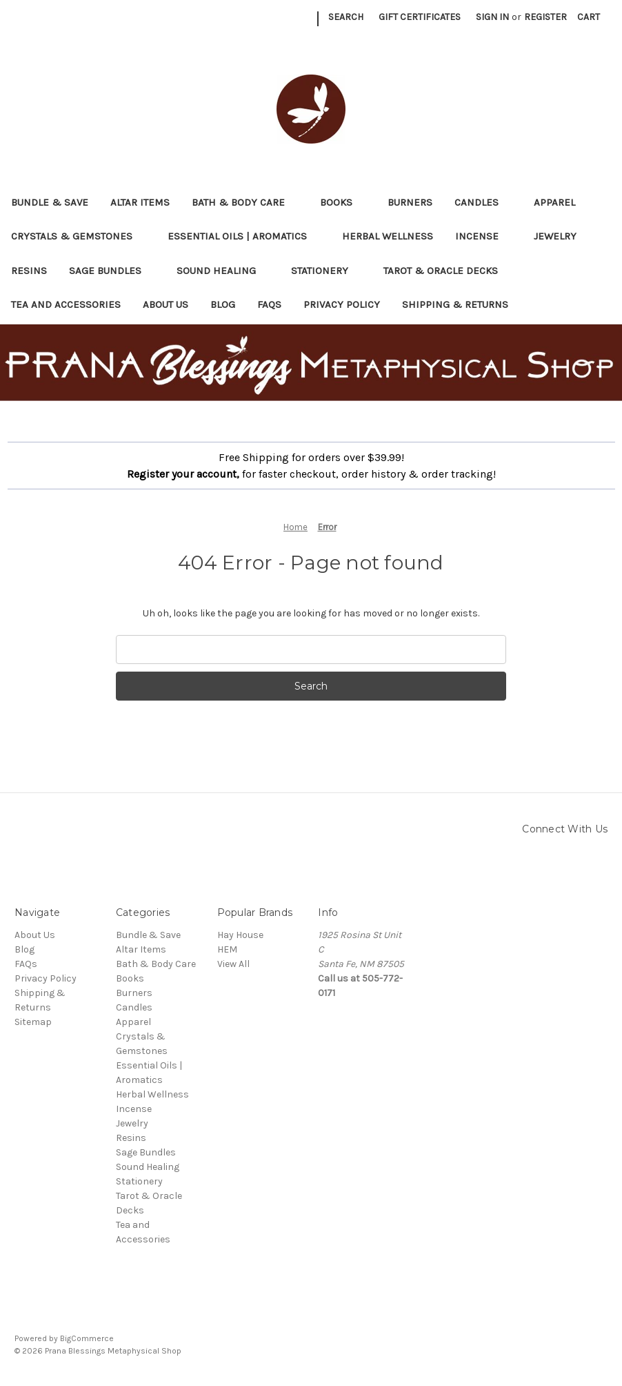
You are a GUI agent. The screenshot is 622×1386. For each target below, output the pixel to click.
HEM (227, 949)
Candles (483, 202)
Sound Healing (223, 270)
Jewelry (562, 236)
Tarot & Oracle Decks (447, 270)
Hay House (240, 935)
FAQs (269, 304)
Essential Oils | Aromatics (244, 236)
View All (233, 964)
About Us (165, 304)
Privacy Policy (341, 304)
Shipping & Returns (455, 304)
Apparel (561, 202)
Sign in (492, 17)
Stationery (326, 270)
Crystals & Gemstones (78, 236)
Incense (483, 236)
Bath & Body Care (245, 202)
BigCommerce (87, 1338)
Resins (29, 270)
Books (342, 202)
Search (345, 17)
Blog (222, 304)
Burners (410, 202)
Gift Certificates (420, 17)
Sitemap (33, 1022)
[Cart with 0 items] (589, 17)
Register (545, 17)
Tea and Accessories (66, 304)
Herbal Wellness (387, 236)
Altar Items (140, 202)
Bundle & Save (49, 202)
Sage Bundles (111, 270)
